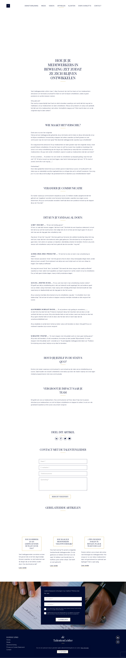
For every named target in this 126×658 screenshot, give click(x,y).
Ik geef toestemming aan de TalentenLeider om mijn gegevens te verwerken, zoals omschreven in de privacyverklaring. (63, 613)
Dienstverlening (11, 645)
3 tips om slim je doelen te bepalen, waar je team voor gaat (94, 542)
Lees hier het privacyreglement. (72, 614)
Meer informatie (85, 648)
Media (8, 642)
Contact (8, 650)
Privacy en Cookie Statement (15, 647)
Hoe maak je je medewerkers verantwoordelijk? (64, 541)
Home (8, 640)
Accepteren (62, 652)
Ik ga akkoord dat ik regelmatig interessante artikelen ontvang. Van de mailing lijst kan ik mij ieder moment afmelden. (64, 609)
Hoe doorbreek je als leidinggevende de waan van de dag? (31, 543)
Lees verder (23, 568)
